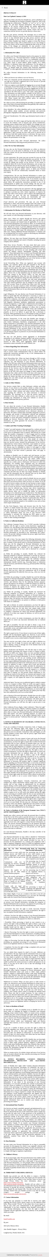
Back (6, 7)
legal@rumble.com (9, 1219)
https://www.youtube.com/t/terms (13, 1182)
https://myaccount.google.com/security (15, 1194)
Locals (40, 1255)
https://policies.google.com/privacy (14, 1184)
